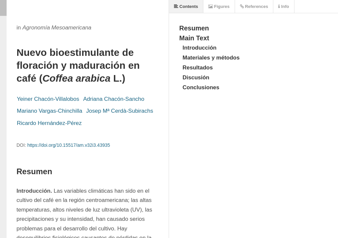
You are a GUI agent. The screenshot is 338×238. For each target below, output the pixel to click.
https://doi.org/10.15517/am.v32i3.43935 (68, 145)
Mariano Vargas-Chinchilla (49, 111)
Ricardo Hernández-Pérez (49, 123)
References (254, 6)
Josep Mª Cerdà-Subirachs (119, 111)
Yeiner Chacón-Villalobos (48, 99)
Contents (186, 6)
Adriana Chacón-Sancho (113, 99)
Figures (219, 6)
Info (283, 6)
